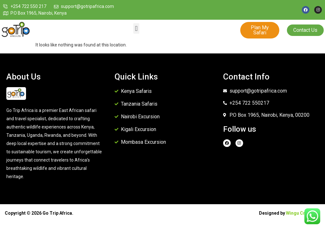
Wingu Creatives (303, 213)
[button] (136, 28)
